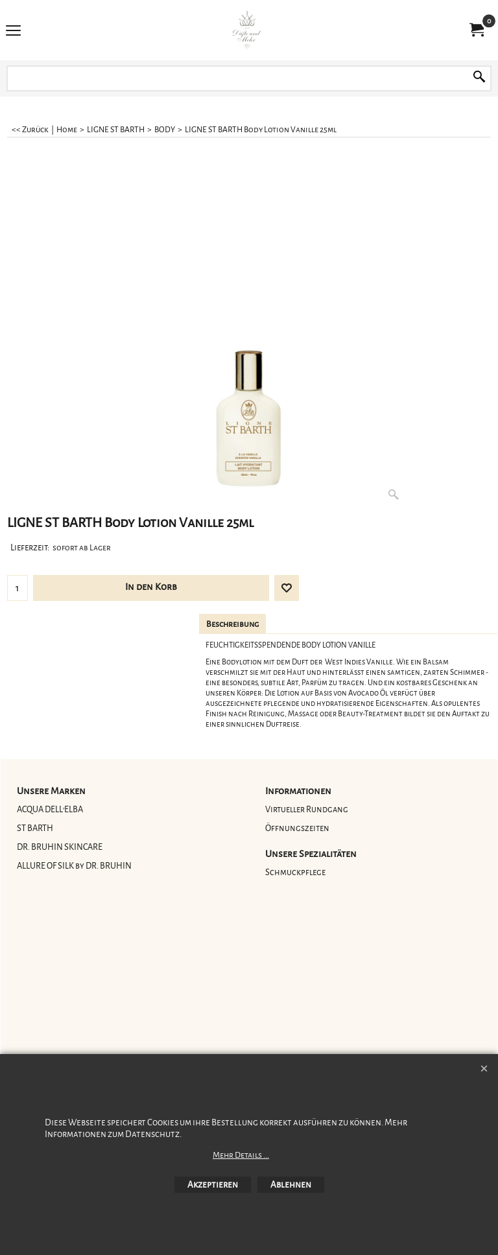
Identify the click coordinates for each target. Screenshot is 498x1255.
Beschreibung (232, 624)
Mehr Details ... (241, 1155)
